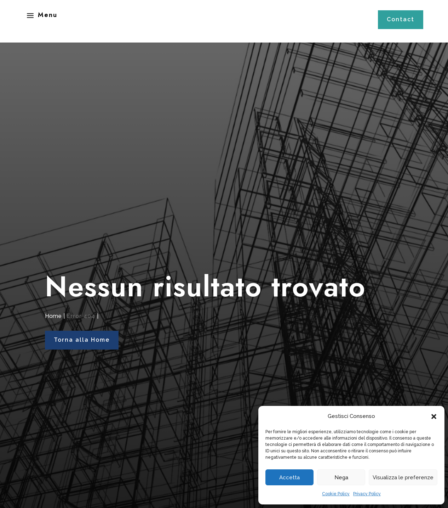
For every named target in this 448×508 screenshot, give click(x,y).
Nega (341, 477)
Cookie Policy (336, 493)
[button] (433, 416)
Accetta (289, 477)
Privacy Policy (367, 493)
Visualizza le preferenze (403, 477)
